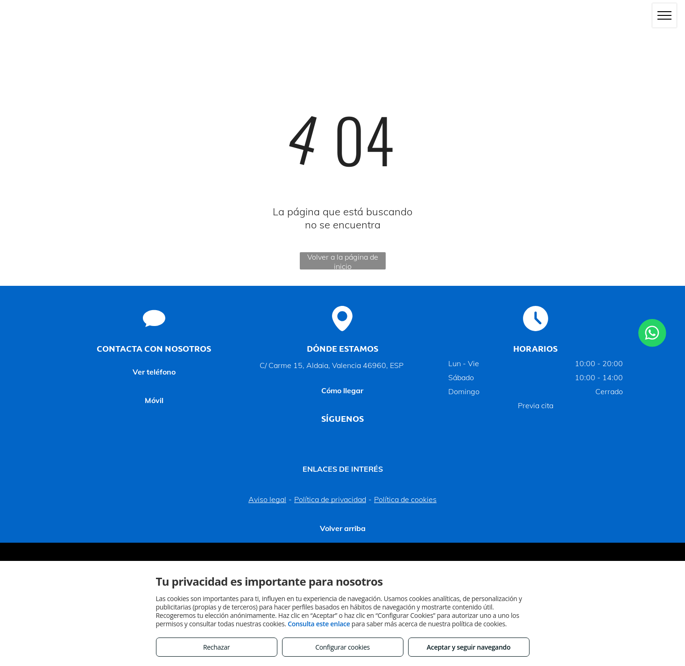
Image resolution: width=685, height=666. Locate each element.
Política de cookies (405, 499)
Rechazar (216, 647)
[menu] (664, 15)
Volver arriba (343, 528)
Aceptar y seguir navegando (468, 647)
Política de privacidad (330, 499)
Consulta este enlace (319, 623)
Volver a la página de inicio (342, 260)
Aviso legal (267, 499)
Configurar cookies (342, 647)
